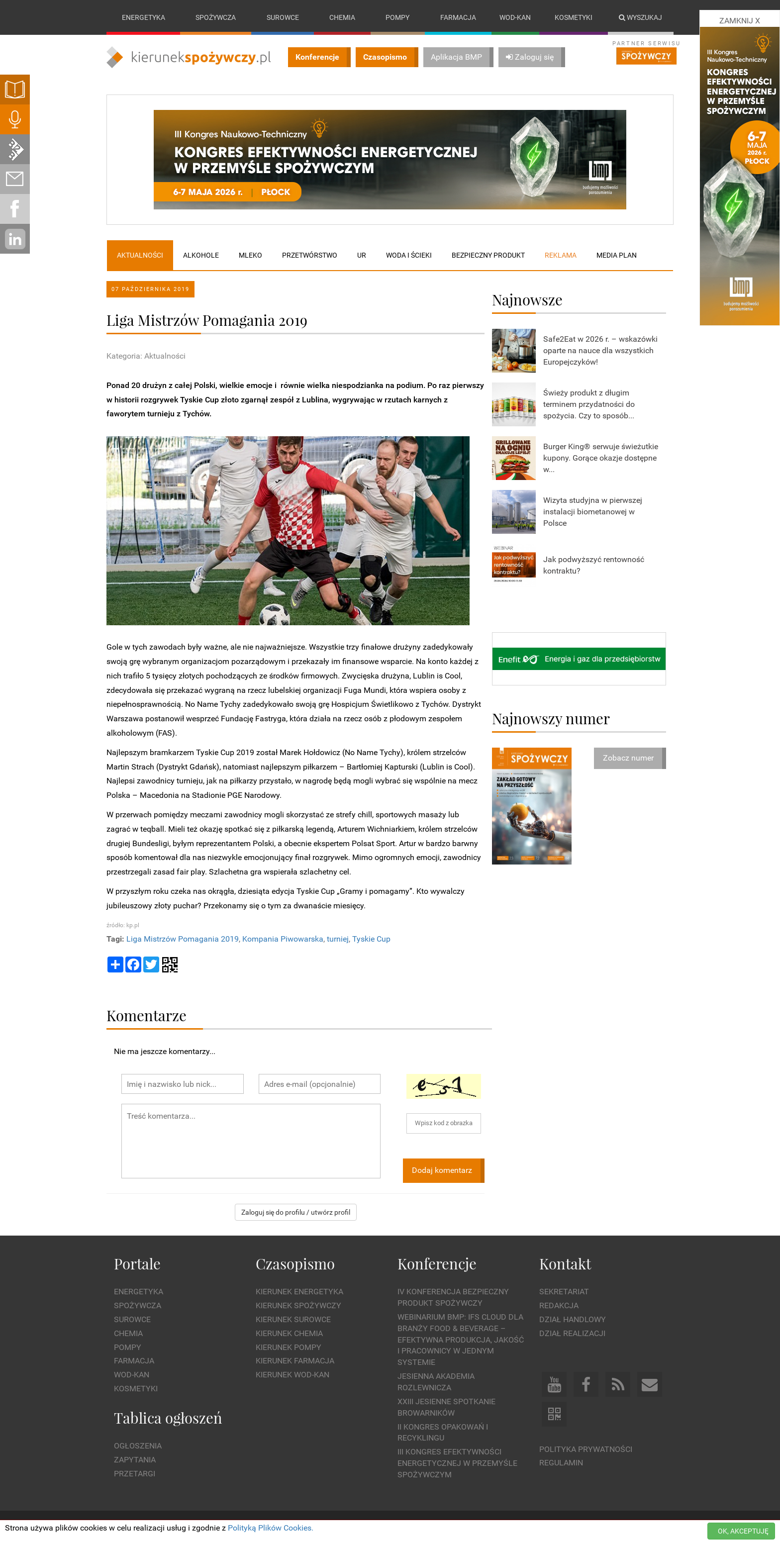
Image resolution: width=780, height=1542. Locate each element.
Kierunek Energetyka (299, 1292)
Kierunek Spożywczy (298, 1305)
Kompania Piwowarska (282, 939)
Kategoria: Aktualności (146, 356)
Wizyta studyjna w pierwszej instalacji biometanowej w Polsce (592, 511)
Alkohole (201, 255)
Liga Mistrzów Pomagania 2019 (182, 939)
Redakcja (559, 1305)
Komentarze (146, 1015)
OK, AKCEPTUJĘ (743, 1531)
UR (361, 255)
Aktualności (140, 255)
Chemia (342, 17)
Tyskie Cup (371, 939)
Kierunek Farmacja (295, 1361)
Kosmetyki (573, 17)
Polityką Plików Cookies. (270, 1528)
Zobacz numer (628, 758)
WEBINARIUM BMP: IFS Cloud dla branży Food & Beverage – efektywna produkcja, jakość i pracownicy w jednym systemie (460, 1339)
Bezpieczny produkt (488, 255)
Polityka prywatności (585, 1449)
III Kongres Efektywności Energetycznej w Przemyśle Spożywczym (457, 1463)
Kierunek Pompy (288, 1347)
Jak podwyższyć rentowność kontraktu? (593, 565)
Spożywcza (215, 17)
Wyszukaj (640, 17)
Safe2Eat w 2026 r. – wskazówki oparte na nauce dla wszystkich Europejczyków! (600, 350)
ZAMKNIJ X (739, 20)
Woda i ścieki (409, 255)
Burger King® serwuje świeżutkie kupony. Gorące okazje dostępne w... (600, 458)
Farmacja (458, 17)
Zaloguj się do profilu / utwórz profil (295, 1212)
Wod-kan (515, 17)
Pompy (397, 17)
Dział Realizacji (572, 1333)
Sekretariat (564, 1292)
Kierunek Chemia (289, 1333)
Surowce (283, 17)
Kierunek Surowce (293, 1319)
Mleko (250, 255)
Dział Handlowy (572, 1319)
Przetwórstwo (309, 255)
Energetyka (143, 17)
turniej (338, 939)
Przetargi (134, 1473)
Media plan (616, 255)
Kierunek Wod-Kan (292, 1375)
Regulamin (561, 1463)
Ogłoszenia (138, 1446)
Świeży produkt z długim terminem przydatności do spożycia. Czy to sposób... (589, 404)
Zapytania (135, 1459)
